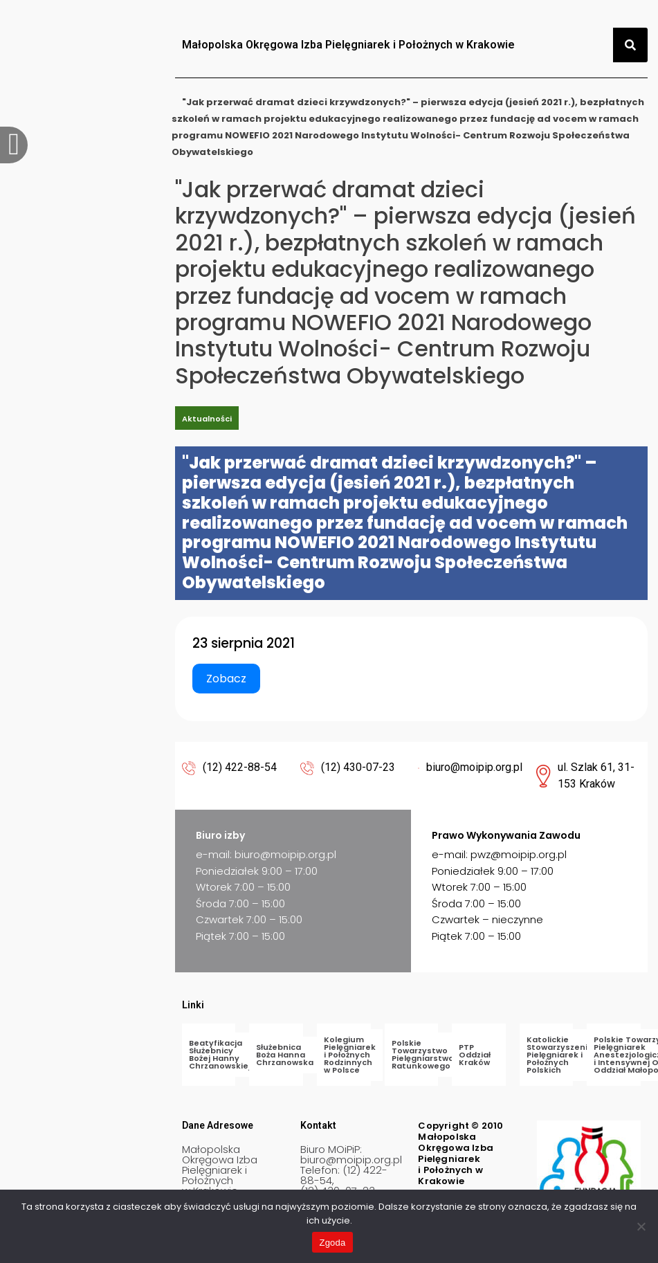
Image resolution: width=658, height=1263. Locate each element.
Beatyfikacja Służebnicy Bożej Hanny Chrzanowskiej (219, 1054)
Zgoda (332, 1242)
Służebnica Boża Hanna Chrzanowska (284, 1055)
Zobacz (226, 679)
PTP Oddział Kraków (475, 1055)
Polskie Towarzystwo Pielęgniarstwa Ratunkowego (423, 1054)
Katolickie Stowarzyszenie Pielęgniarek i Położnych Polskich (560, 1054)
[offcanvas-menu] (14, 145)
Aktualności (207, 418)
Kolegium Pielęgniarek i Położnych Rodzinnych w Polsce (350, 1054)
